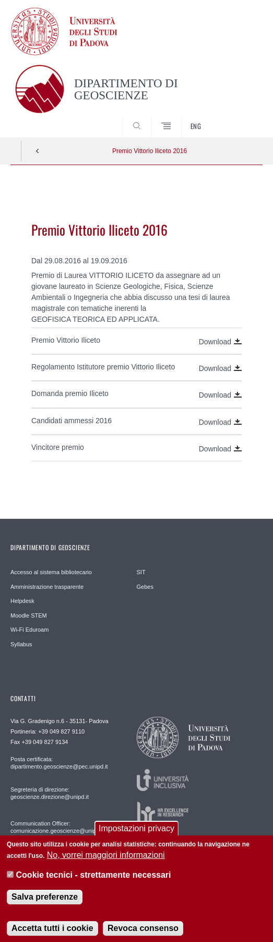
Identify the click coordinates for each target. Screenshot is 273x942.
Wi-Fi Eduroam (29, 629)
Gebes (145, 587)
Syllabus (21, 644)
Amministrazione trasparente (47, 587)
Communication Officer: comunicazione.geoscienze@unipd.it (57, 827)
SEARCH (241, 118)
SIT (141, 572)
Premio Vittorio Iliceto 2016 (149, 151)
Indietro (37, 151)
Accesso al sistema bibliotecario (51, 572)
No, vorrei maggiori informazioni (106, 862)
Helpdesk (22, 601)
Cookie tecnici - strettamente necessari (93, 882)
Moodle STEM (28, 615)
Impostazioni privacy (136, 835)
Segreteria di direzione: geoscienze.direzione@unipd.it (49, 793)
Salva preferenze (44, 904)
